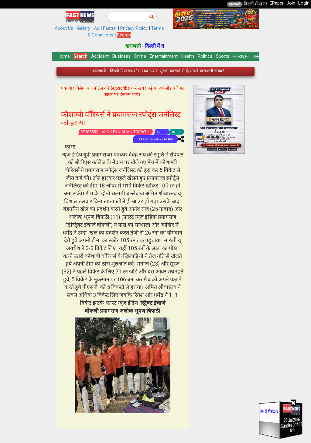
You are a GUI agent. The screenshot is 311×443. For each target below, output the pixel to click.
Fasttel (110, 28)
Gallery (83, 28)
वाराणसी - (152, 46)
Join (291, 3)
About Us (64, 28)
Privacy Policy (134, 28)
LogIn (303, 3)
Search (124, 35)
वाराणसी (252, 4)
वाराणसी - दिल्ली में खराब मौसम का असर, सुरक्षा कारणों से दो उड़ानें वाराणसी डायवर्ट (158, 72)
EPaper (277, 3)
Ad (96, 28)
